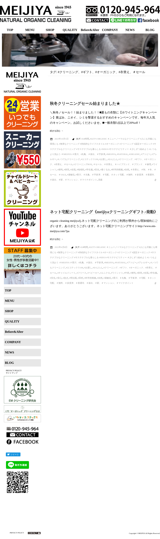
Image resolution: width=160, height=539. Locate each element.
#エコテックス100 (89, 159)
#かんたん (113, 159)
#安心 (59, 278)
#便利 (60, 169)
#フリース (82, 273)
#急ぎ (65, 278)
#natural (122, 154)
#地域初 (80, 169)
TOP (10, 30)
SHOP (50, 30)
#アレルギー (143, 262)
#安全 (96, 169)
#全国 (73, 169)
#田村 (80, 278)
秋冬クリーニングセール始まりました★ (85, 103)
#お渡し (103, 159)
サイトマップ (12, 373)
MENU (30, 30)
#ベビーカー (93, 273)
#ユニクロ (105, 273)
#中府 (126, 273)
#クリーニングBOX (82, 164)
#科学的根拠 (117, 169)
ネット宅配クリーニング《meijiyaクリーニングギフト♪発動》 (104, 212)
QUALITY (70, 30)
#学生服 (89, 169)
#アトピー (146, 154)
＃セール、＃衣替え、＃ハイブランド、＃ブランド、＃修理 (122, 164)
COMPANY (110, 30)
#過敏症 (71, 174)
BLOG (150, 30)
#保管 (66, 169)
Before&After (90, 30)
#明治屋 (73, 278)
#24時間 (85, 139)
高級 (100, 179)
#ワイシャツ (117, 273)
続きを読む (56, 131)
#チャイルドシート (66, 273)
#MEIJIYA (111, 154)
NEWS (130, 30)
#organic (134, 154)
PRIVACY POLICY (14, 370)
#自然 (126, 169)
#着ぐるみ (105, 169)
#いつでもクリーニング (68, 159)
